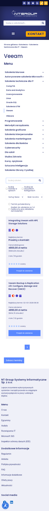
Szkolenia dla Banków (16, 143)
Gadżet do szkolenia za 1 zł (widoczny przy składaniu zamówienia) (23, 209)
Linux (8, 98)
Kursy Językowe (13, 161)
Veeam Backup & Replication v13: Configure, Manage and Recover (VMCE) (23, 286)
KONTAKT (36, 34)
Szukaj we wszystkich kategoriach (29, 188)
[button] (13, 33)
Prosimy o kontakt (18, 240)
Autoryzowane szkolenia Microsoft (23, 76)
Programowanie (13, 120)
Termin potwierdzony (20, 204)
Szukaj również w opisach (12, 188)
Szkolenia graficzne (15, 129)
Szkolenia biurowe (14, 72)
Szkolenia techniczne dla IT (19, 81)
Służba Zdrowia (13, 156)
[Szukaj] (43, 23)
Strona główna (11, 44)
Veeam (24, 47)
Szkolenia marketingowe (18, 138)
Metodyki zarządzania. (17, 125)
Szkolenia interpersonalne (19, 134)
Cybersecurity (12, 147)
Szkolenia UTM (13, 106)
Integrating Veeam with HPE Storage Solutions (23, 222)
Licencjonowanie (14, 94)
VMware (10, 116)
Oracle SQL (11, 102)
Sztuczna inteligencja (16, 165)
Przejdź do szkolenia (24, 271)
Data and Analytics (15, 90)
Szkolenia (23, 44)
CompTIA (10, 86)
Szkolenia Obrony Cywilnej (19, 170)
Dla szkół (10, 152)
